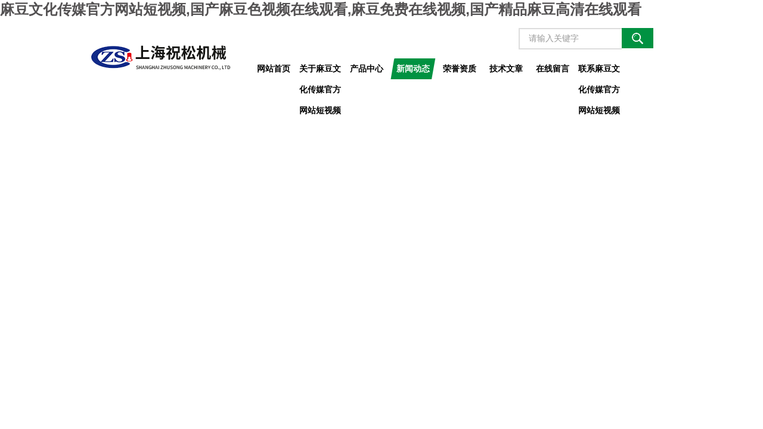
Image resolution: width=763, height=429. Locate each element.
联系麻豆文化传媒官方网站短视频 (599, 71)
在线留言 (552, 68)
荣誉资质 (459, 68)
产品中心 (366, 68)
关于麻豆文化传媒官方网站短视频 (320, 71)
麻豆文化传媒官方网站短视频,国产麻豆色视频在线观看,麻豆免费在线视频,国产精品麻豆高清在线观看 (320, 9)
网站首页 (273, 68)
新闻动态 (413, 68)
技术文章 (506, 68)
